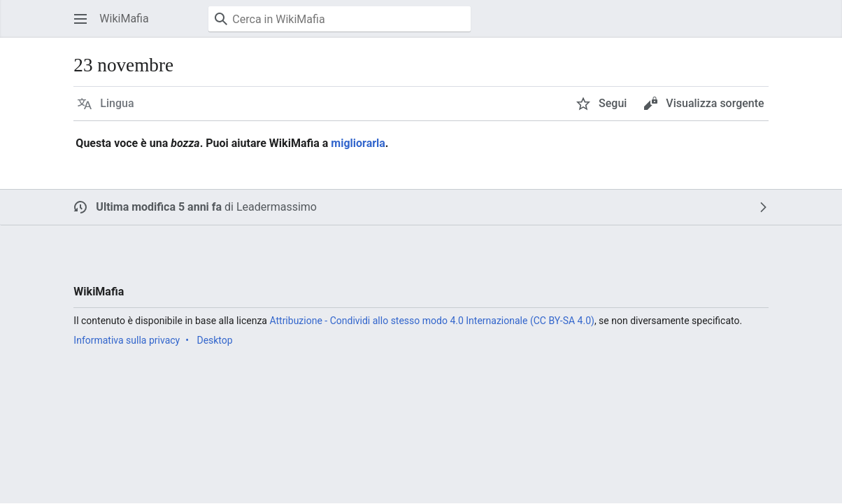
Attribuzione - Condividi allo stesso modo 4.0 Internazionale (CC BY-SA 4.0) (431, 320)
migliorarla (358, 143)
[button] (80, 19)
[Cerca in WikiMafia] (339, 18)
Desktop (214, 340)
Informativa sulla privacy (126, 340)
